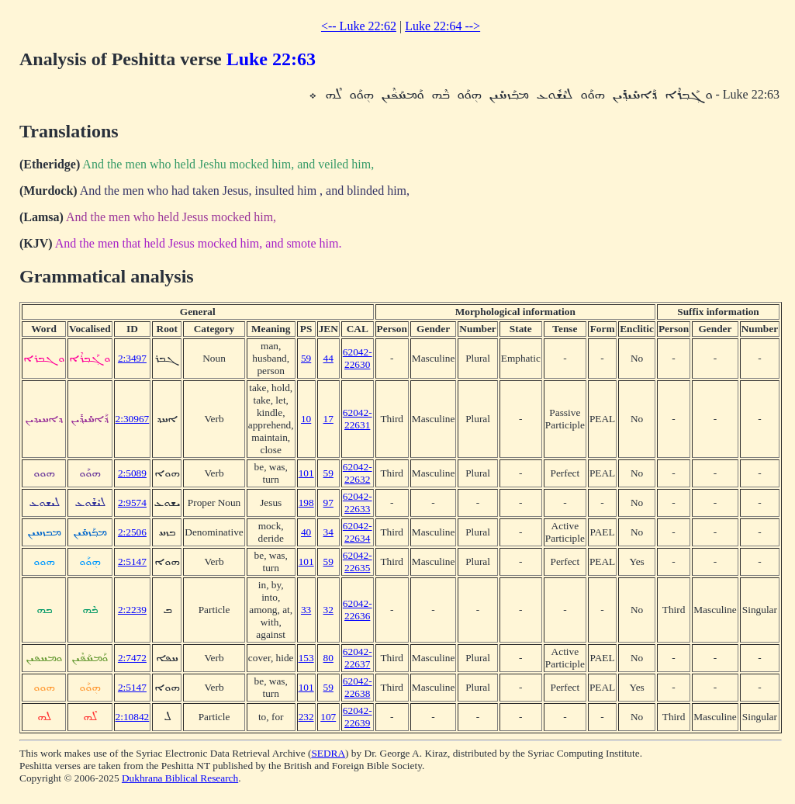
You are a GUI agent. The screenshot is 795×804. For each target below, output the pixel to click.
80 (328, 658)
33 (306, 609)
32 (328, 609)
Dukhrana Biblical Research (180, 778)
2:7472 (132, 658)
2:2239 (132, 609)
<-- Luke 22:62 (358, 26)
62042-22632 (357, 473)
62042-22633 (357, 502)
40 (306, 532)
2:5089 (132, 473)
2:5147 (132, 561)
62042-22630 (357, 358)
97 (328, 502)
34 (328, 532)
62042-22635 (357, 561)
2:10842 (133, 717)
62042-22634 (357, 532)
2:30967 (133, 419)
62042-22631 (357, 419)
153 (306, 658)
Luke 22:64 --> (442, 26)
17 (328, 419)
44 (328, 358)
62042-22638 (357, 687)
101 (306, 473)
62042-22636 (357, 610)
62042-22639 (357, 717)
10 (306, 419)
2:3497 (132, 358)
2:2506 (132, 532)
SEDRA (328, 753)
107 (328, 717)
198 (306, 502)
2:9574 (132, 502)
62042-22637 (357, 658)
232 (306, 717)
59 (306, 358)
